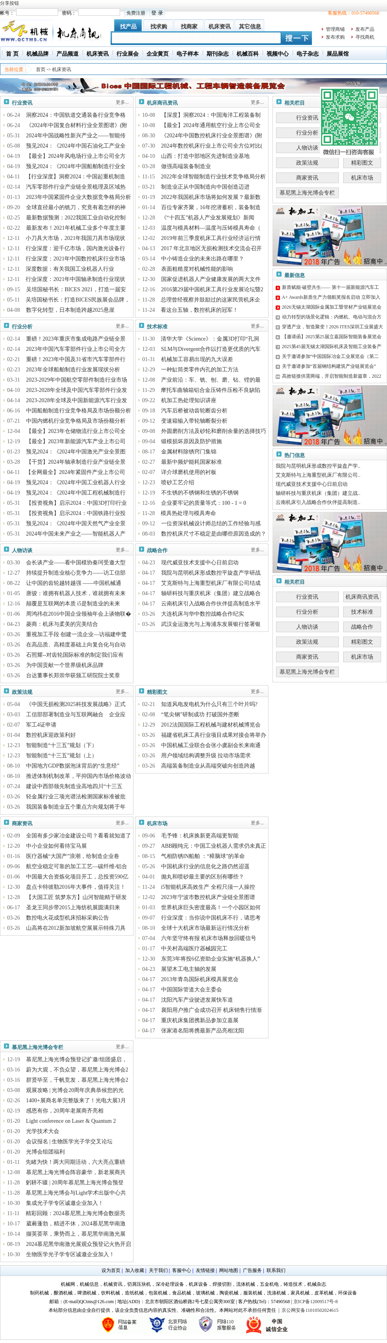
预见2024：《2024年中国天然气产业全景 (76, 523)
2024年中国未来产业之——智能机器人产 (76, 534)
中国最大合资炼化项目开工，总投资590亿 (77, 877)
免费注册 (135, 13)
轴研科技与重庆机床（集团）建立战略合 (211, 593)
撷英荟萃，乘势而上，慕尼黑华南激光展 (76, 1234)
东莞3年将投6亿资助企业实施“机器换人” (210, 959)
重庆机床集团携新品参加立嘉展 (200, 1020)
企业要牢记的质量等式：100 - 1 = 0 (203, 503)
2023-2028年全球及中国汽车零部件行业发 (77, 390)
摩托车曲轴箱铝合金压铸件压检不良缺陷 (210, 390)
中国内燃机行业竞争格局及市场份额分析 (76, 421)
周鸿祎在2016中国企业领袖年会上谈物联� (78, 614)
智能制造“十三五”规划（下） (61, 745)
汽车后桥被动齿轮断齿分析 (194, 411)
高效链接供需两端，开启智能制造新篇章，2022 (331, 376)
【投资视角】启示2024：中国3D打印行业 (76, 503)
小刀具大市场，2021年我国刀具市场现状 (75, 238)
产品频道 (67, 54)
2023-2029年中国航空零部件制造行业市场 (77, 380)
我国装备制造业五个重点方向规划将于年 (76, 807)
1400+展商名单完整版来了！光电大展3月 (76, 1100)
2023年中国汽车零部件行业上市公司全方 (76, 349)
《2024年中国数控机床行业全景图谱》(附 (212, 136)
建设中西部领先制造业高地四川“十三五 (74, 786)
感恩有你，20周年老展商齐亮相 (64, 1111)
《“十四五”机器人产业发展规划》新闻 (207, 218)
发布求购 (335, 37)
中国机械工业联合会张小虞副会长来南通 (211, 745)
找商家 (189, 27)
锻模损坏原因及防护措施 (191, 441)
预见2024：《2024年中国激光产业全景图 (76, 452)
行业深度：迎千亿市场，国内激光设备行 (75, 248)
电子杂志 (308, 54)
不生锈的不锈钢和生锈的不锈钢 (200, 493)
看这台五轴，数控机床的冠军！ (199, 310)
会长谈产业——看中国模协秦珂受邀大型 (76, 563)
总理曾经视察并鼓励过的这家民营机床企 (210, 300)
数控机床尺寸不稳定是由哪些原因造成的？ (213, 534)
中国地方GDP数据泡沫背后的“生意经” (72, 766)
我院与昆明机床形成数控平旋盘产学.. (318, 466)
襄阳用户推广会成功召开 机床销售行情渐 (211, 1010)
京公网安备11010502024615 (310, 1310)
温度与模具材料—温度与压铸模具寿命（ (211, 228)
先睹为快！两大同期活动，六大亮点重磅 (75, 1162)
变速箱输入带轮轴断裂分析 (194, 421)
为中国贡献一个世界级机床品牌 (64, 665)
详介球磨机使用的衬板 (188, 472)
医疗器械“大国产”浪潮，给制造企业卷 (72, 856)
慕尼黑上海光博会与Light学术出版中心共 (76, 1193)
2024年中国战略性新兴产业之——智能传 (76, 136)
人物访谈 (22, 550)
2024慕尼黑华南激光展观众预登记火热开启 (78, 1244)
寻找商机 (364, 37)
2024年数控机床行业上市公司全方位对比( (212, 146)
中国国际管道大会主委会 (191, 990)
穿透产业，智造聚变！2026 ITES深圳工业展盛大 (332, 327)
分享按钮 (9, 3)
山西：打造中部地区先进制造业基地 (205, 156)
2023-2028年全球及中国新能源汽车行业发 (77, 400)
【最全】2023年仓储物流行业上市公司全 (76, 431)
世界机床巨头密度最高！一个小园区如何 (211, 907)
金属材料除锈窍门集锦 (188, 452)
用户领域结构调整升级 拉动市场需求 (206, 756)
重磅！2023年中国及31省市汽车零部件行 (76, 359)
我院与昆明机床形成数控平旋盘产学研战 (211, 573)
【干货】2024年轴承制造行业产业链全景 (76, 462)
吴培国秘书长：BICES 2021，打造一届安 (76, 289)
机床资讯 (220, 27)
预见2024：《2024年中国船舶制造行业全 (76, 166)
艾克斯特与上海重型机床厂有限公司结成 (211, 583)
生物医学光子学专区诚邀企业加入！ (70, 1254)
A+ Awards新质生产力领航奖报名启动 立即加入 (331, 297)
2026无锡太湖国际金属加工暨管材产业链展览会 (331, 307)
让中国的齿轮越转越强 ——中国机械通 (74, 583)
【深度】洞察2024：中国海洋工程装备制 (211, 115)
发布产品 (364, 29)
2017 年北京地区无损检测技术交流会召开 (211, 248)
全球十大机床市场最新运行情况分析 (205, 928)
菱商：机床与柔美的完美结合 (62, 624)
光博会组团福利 (45, 1152)
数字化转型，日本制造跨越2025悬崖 (70, 310)
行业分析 (22, 327)
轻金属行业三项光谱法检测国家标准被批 (76, 797)
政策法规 (22, 692)
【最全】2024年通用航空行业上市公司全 (211, 125)
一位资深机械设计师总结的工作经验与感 (211, 523)
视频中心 (278, 54)
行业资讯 (22, 103)
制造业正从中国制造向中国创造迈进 (205, 187)
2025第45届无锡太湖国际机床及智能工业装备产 (331, 346)
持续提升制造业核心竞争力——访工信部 (76, 573)
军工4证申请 (41, 725)
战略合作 (157, 550)
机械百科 (248, 54)
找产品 (128, 27)
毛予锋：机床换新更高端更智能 (200, 836)
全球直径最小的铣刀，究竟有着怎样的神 (76, 207)
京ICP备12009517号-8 (315, 1301)
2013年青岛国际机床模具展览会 (200, 979)
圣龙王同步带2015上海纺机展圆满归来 (73, 907)
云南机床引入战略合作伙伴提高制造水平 (211, 604)
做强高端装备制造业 (186, 166)
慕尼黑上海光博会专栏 (37, 1047)
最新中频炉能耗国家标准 (191, 462)
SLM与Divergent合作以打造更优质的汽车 (211, 349)
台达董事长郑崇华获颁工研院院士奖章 (73, 675)
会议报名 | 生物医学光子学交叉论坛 (69, 1141)
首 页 (12, 54)
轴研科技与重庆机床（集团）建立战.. (318, 493)
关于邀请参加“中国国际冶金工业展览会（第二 (330, 356)
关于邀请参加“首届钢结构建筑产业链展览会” (329, 366)
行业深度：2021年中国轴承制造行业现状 (75, 279)
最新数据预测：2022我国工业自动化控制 (76, 218)
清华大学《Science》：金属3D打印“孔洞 (210, 339)
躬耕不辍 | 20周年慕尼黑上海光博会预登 (75, 1183)
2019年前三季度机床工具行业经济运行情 (211, 238)
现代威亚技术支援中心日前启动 (200, 563)
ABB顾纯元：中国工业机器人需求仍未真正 (214, 846)
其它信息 (250, 27)
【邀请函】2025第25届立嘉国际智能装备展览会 (331, 336)
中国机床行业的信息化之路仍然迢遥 (205, 866)
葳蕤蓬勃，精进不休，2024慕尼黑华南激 (76, 1224)
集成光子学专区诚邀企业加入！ (64, 1203)
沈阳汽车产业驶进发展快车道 (197, 1000)
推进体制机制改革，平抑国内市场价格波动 (78, 776)
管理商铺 (335, 29)
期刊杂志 (218, 54)
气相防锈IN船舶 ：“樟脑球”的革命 (203, 856)
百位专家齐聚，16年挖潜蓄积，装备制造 (211, 207)
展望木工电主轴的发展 (188, 969)
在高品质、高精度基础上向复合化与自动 (76, 645)
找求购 (158, 27)
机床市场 (157, 823)
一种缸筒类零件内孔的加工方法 (200, 370)
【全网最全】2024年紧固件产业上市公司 (75, 472)
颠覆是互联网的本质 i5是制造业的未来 (73, 604)
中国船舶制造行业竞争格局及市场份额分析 (78, 411)
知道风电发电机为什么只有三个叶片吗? (209, 704)
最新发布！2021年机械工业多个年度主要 (76, 228)
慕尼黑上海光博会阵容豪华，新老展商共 (76, 1172)
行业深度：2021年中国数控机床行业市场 (75, 259)
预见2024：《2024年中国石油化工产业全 (76, 146)
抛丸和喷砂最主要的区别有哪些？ (202, 877)
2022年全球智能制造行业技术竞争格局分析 (213, 177)
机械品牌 (37, 54)
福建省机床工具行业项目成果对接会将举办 (213, 735)
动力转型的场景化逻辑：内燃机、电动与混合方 (331, 317)
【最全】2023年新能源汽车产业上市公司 (76, 441)
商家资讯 (22, 823)
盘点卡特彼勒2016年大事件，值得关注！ (76, 887)
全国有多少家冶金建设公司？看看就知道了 (78, 836)
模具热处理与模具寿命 (188, 513)
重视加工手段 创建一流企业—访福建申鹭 (76, 634)
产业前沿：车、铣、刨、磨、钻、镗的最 (211, 380)
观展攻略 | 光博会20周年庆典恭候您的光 (75, 1090)
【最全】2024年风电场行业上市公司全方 (76, 156)
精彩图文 (157, 692)
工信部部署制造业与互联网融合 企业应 (76, 714)
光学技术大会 (42, 1131)
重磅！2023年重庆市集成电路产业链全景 (76, 339)
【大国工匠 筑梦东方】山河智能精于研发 (76, 897)
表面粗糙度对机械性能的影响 (197, 269)
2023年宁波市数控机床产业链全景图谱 (208, 897)
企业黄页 (158, 54)
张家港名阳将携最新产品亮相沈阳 (202, 1031)
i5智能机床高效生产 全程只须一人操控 (208, 887)
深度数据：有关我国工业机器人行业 (70, 269)
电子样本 (188, 54)
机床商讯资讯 (162, 103)
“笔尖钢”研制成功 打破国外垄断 (200, 714)
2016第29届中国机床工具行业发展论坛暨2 (212, 289)
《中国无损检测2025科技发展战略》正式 (76, 704)
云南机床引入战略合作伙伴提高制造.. (318, 502)
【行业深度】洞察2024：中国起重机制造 (75, 177)
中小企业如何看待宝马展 (56, 846)
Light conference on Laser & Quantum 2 (71, 1121)
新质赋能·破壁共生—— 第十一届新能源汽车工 (330, 287)
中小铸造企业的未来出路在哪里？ (202, 259)
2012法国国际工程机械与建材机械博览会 (211, 725)
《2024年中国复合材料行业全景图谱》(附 (77, 125)
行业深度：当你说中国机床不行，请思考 (211, 918)
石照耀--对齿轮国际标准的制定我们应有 (75, 655)
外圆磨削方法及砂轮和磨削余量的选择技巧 (213, 431)
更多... (122, 102)
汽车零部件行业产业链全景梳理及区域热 (76, 187)
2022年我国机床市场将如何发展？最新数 (211, 197)
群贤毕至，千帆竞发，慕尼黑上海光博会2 (77, 1080)
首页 (40, 69)
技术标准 (157, 327)
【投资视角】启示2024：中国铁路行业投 (76, 513)
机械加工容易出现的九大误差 (197, 359)
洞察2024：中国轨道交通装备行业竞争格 (76, 115)
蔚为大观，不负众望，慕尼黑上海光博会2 (77, 1070)
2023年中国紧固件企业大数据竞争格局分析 (78, 197)
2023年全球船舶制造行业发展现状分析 (73, 370)
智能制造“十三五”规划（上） (61, 756)
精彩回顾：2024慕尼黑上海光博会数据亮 (75, 1213)
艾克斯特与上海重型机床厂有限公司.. (318, 475)
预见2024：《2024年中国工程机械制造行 (76, 493)
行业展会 (127, 54)
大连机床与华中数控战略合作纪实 (202, 614)
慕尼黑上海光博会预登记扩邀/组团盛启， (76, 1059)
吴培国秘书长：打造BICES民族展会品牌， (78, 300)
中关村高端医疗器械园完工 (194, 949)
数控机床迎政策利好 (51, 735)
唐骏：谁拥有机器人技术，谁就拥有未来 (76, 593)
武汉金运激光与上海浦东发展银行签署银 (211, 624)
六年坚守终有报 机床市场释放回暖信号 (209, 938)
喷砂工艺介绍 (177, 482)
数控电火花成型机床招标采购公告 (67, 918)
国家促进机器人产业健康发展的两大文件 (211, 279)
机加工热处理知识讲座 (188, 400)
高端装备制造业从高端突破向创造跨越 (208, 766)
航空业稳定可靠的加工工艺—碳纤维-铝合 (77, 866)
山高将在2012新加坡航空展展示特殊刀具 (76, 928)
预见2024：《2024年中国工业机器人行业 (76, 482)
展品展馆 (338, 54)
